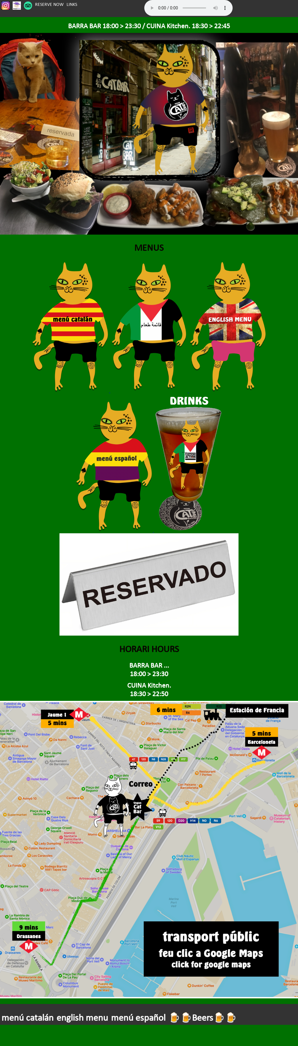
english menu (82, 1017)
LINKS (72, 4)
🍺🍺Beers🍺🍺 (202, 1017)
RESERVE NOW (49, 4)
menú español (138, 1017)
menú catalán (27, 1017)
